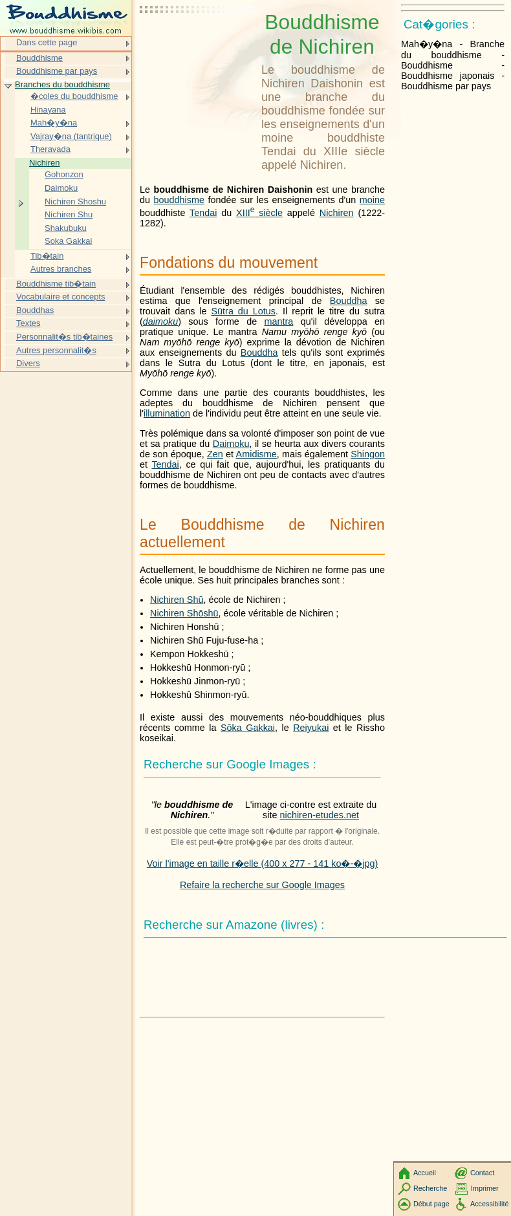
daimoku (160, 321)
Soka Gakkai (68, 241)
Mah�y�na (53, 122)
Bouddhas (35, 310)
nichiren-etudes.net (319, 815)
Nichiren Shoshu (75, 201)
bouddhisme (179, 200)
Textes (28, 323)
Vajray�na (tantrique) (71, 136)
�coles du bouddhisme (74, 96)
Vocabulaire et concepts (60, 296)
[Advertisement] (198, 42)
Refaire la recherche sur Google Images (262, 885)
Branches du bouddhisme (62, 84)
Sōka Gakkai (248, 727)
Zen (215, 454)
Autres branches (60, 269)
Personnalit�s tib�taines (64, 337)
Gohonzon (64, 174)
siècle (259, 213)
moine (372, 200)
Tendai (203, 213)
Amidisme (256, 454)
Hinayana (48, 109)
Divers (28, 363)
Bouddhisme (39, 58)
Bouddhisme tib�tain (56, 283)
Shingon (368, 454)
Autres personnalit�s (56, 350)
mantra (279, 321)
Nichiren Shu (68, 214)
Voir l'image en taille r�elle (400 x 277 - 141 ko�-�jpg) (262, 863)
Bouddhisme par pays (56, 71)
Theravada (50, 149)
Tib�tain (46, 256)
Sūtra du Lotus (244, 311)
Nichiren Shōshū (184, 613)
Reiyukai (311, 727)
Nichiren (337, 213)
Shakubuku (66, 228)
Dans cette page (46, 42)
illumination (167, 413)
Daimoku (231, 444)
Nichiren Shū (176, 599)
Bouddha (348, 301)
